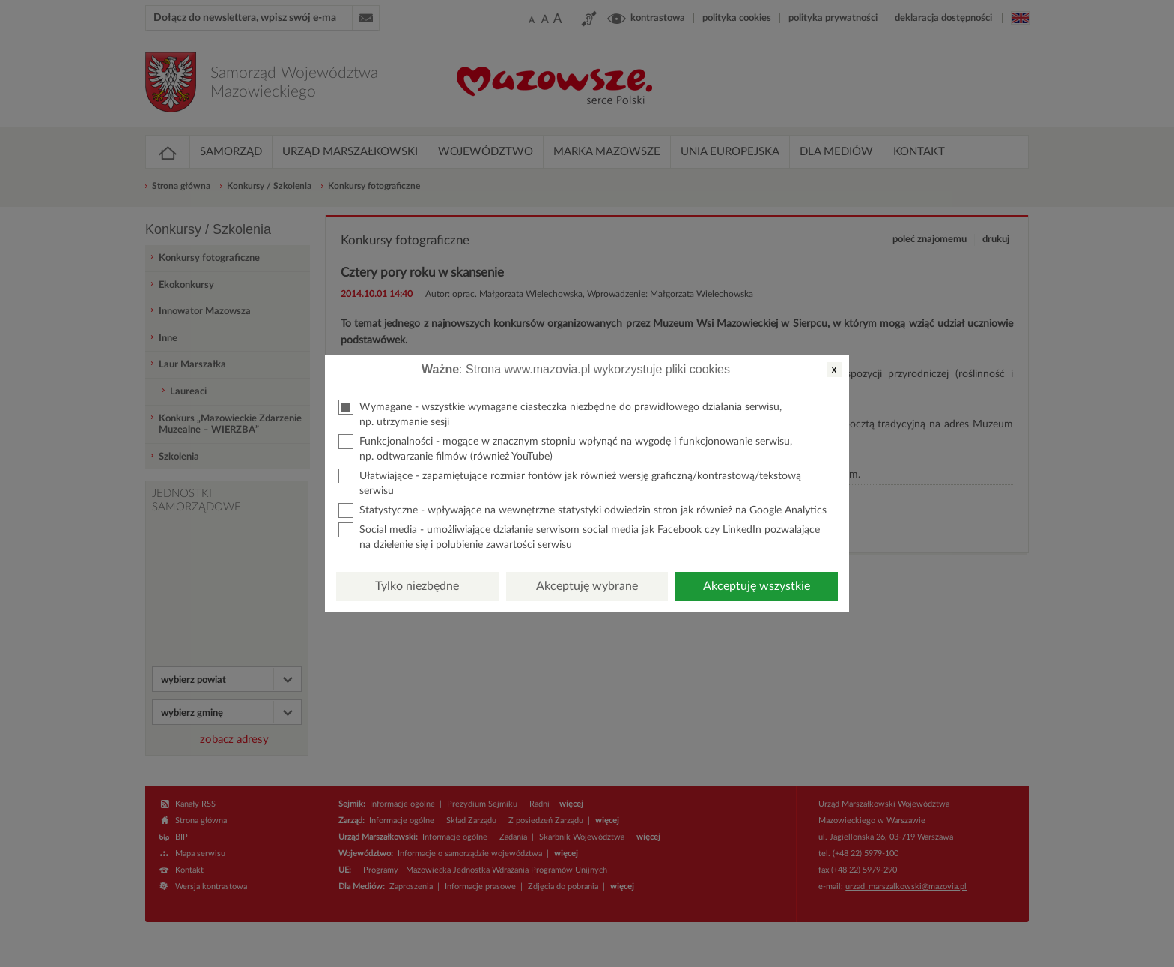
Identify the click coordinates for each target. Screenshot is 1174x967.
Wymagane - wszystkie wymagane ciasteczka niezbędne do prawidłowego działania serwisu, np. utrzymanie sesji (560, 413)
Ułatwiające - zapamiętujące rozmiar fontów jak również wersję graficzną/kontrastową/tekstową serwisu (569, 482)
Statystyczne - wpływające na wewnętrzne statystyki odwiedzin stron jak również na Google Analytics (582, 510)
